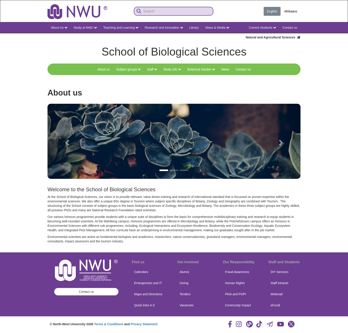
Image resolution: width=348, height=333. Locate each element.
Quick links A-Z (144, 305)
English (272, 11)
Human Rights (235, 283)
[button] (66, 141)
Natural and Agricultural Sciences (273, 37)
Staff (152, 69)
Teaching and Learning (120, 27)
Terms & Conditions (108, 324)
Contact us (289, 27)
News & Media (217, 27)
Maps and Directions (148, 294)
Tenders (185, 294)
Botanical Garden (201, 69)
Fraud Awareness (237, 272)
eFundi (275, 305)
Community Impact (238, 305)
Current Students (262, 27)
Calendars (141, 272)
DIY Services (280, 272)
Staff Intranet (279, 283)
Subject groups (128, 69)
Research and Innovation (164, 27)
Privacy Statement (144, 324)
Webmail (277, 294)
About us (103, 69)
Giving (184, 283)
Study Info (172, 69)
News (225, 69)
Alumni (184, 272)
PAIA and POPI (235, 294)
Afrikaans (290, 11)
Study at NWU (85, 27)
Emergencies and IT (148, 283)
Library (194, 27)
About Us (59, 27)
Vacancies (187, 305)
